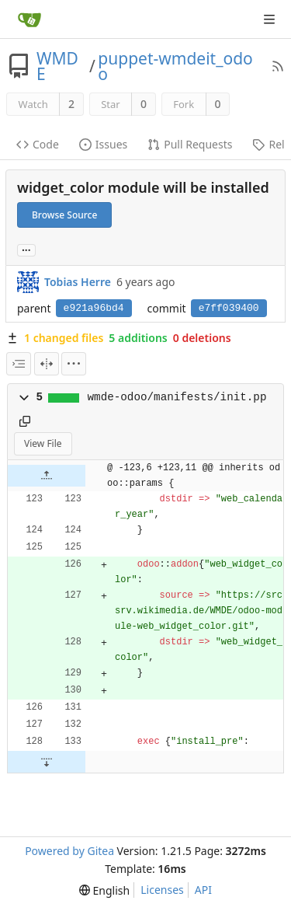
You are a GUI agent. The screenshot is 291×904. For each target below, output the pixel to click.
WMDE (57, 66)
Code (37, 144)
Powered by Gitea (69, 850)
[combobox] (18, 363)
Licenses (162, 889)
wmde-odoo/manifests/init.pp (177, 397)
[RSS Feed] (278, 66)
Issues (103, 144)
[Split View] (46, 363)
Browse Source (64, 215)
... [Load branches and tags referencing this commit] (26, 249)
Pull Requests (189, 144)
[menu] (73, 363)
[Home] (29, 19)
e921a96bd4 (94, 308)
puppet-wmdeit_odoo (175, 66)
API (203, 889)
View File (43, 443)
